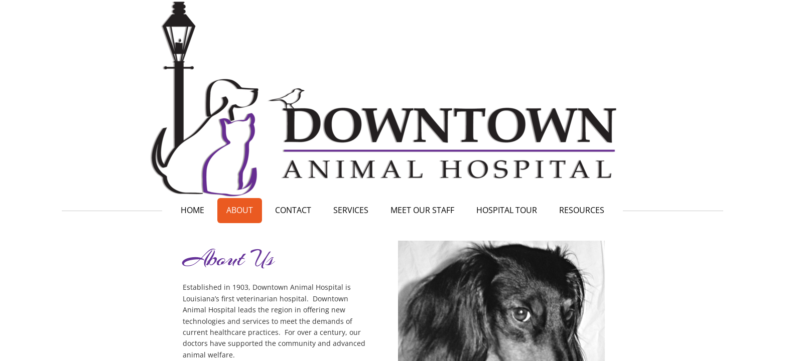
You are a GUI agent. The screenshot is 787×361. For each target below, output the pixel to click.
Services (350, 210)
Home (192, 210)
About (239, 210)
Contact (293, 210)
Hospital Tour (506, 210)
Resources (581, 210)
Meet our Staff (422, 210)
